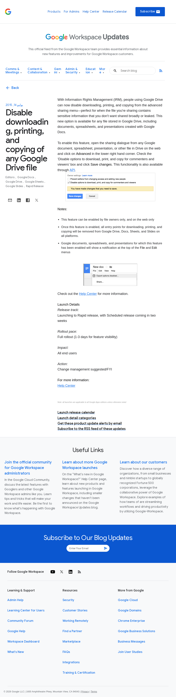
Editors (10, 177)
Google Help (16, 631)
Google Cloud (128, 600)
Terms (94, 691)
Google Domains (129, 610)
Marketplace (72, 641)
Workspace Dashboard (23, 641)
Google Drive (14, 181)
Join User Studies (130, 652)
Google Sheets (34, 181)
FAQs (66, 652)
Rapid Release (34, 186)
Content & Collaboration (39, 70)
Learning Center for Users (25, 610)
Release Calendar (115, 12)
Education (91, 70)
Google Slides (15, 186)
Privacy (85, 691)
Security (68, 600)
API (72, 170)
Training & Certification (79, 673)
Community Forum (20, 621)
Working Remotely (75, 621)
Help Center (91, 12)
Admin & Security (73, 70)
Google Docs (26, 177)
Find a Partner (72, 631)
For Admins (72, 12)
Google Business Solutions (136, 631)
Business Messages (131, 641)
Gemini (57, 70)
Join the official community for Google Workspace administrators (28, 468)
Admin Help (15, 600)
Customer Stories (75, 610)
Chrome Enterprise (131, 621)
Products (54, 12)
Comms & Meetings (14, 70)
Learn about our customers (143, 462)
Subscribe (150, 11)
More (102, 70)
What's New (15, 652)
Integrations (71, 662)
